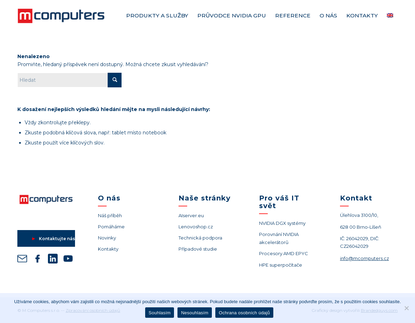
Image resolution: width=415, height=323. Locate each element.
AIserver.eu (191, 215)
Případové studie (198, 249)
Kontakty (108, 249)
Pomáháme (111, 226)
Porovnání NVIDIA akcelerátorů (279, 238)
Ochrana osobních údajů (244, 312)
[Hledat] (69, 80)
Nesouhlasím (194, 312)
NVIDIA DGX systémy (282, 223)
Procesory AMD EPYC (283, 253)
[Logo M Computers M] (69, 15)
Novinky (107, 238)
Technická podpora (200, 238)
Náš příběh (110, 215)
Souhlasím (160, 312)
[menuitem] (157, 15)
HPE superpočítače (280, 265)
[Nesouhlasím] (406, 308)
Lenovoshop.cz (196, 226)
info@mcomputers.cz (364, 258)
